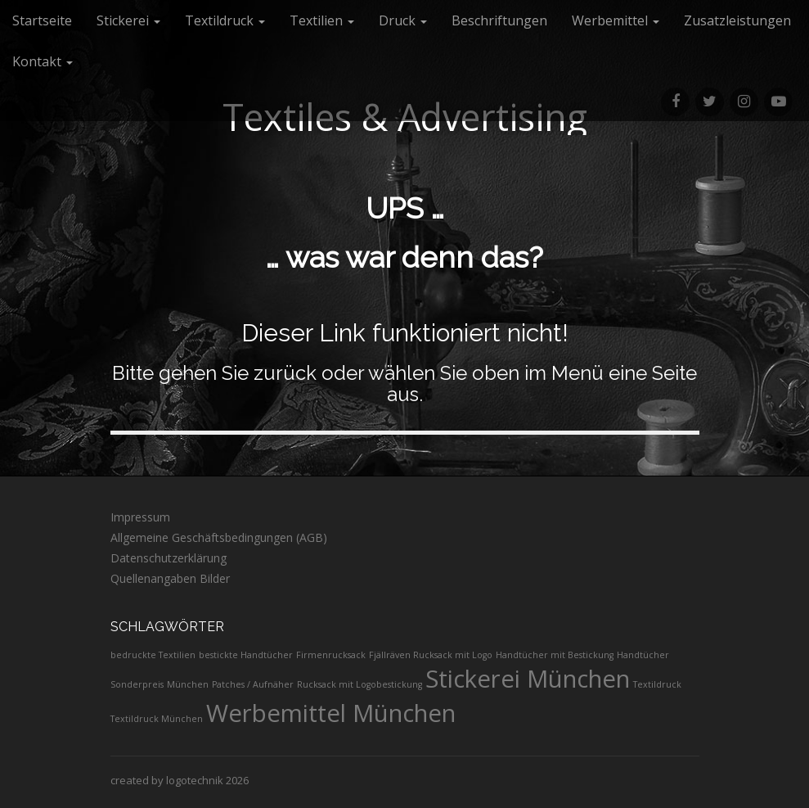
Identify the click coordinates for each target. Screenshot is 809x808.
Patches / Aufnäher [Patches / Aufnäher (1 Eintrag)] (253, 684)
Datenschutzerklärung (168, 558)
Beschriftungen (499, 20)
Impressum (140, 517)
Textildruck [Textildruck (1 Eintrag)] (657, 684)
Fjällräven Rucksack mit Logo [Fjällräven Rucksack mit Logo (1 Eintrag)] (430, 655)
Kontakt (42, 61)
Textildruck (225, 20)
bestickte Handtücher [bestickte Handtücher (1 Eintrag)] (246, 655)
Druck (403, 20)
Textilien (322, 20)
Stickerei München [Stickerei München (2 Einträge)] (527, 678)
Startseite (42, 20)
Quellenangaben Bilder (170, 578)
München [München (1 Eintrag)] (188, 684)
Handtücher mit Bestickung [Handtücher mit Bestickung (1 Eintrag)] (554, 655)
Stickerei (128, 20)
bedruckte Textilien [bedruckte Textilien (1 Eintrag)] (153, 655)
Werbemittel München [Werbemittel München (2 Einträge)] (331, 713)
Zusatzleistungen (737, 20)
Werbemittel (615, 20)
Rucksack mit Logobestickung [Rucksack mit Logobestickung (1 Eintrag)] (359, 684)
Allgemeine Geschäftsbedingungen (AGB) (218, 537)
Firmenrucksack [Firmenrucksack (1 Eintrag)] (331, 655)
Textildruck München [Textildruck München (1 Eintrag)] (156, 718)
